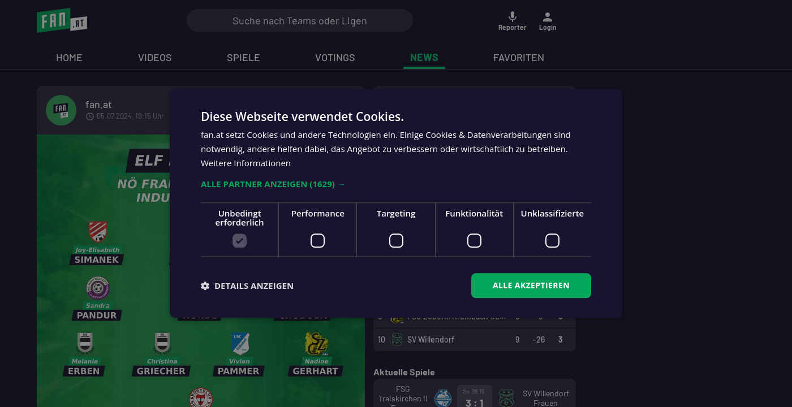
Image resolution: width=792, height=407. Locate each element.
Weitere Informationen (246, 162)
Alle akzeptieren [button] (531, 285)
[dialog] (396, 203)
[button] (396, 184)
